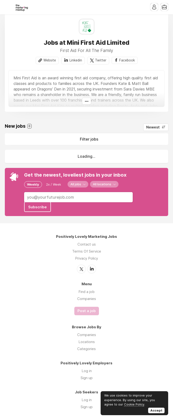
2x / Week (53, 184)
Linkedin (75, 60)
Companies (86, 298)
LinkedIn (92, 269)
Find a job (86, 291)
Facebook (127, 60)
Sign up (87, 377)
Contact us (86, 244)
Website (49, 60)
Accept (156, 410)
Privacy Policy (86, 258)
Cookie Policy (134, 404)
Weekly (33, 184)
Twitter (100, 60)
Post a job (86, 311)
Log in (87, 370)
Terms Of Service (86, 251)
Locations (86, 341)
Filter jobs (89, 139)
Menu (8, 7)
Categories (86, 348)
